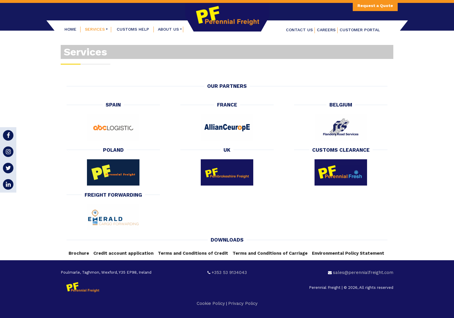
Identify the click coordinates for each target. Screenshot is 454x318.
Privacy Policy (243, 303)
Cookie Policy (211, 303)
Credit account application (123, 253)
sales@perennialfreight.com (363, 272)
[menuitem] (71, 29)
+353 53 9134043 (229, 272)
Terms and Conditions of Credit (193, 253)
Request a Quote (375, 5)
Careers (326, 29)
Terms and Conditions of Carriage (270, 253)
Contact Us (299, 29)
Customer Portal (360, 29)
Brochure (79, 253)
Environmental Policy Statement (348, 253)
